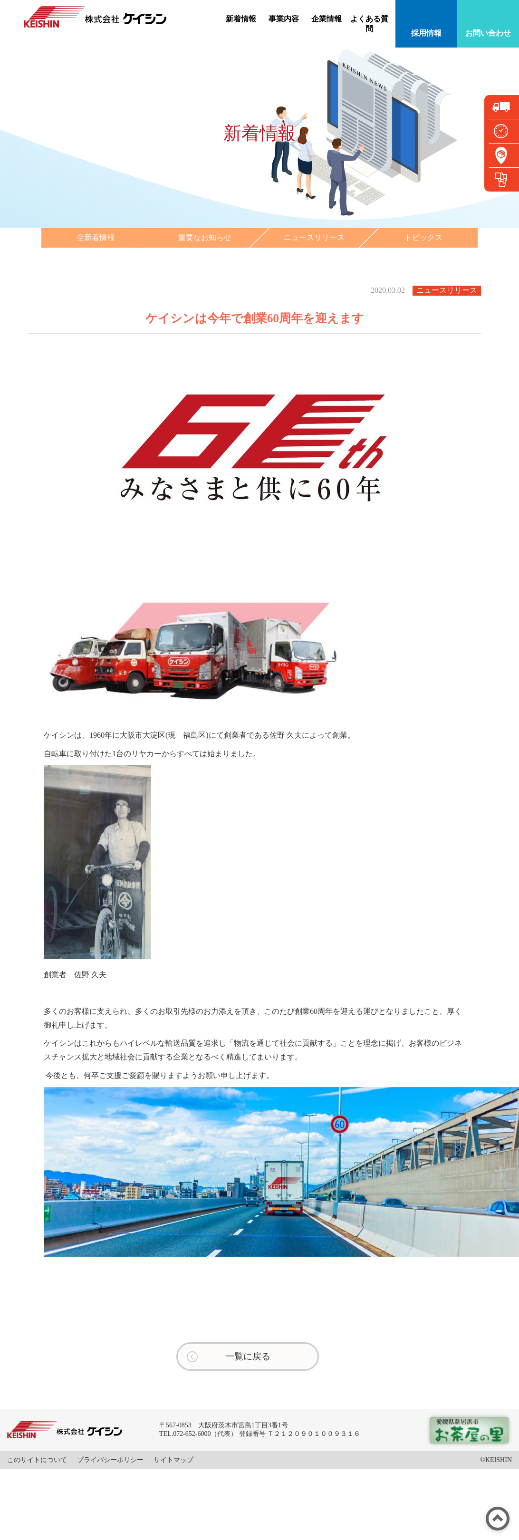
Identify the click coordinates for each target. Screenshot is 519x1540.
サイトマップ (173, 1459)
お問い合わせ (488, 33)
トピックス (423, 237)
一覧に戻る (247, 1356)
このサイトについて (37, 1459)
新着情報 (241, 19)
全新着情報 (96, 237)
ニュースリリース (314, 237)
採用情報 (426, 33)
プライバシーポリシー (110, 1459)
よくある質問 (369, 24)
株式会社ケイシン (95, 17)
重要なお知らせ (204, 237)
